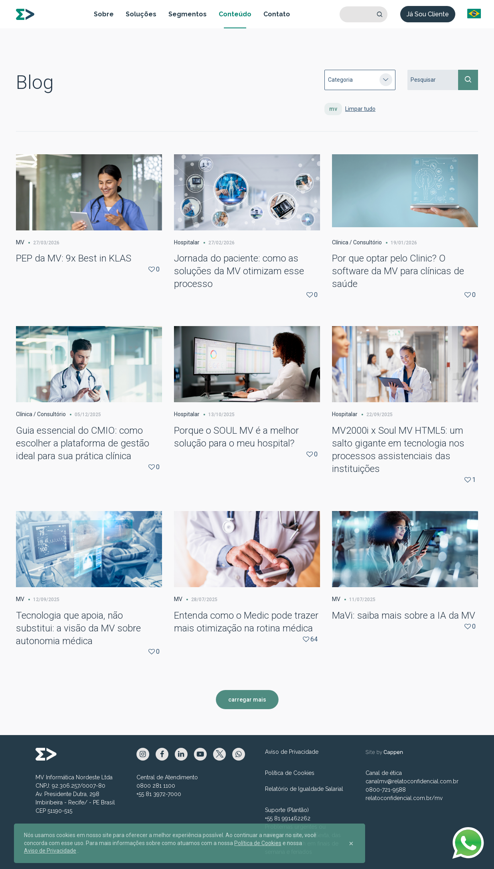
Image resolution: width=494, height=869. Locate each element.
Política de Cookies (289, 773)
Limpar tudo (360, 109)
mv (333, 109)
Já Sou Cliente (428, 14)
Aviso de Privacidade (291, 752)
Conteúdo (235, 14)
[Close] (351, 843)
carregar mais (247, 699)
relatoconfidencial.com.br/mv (404, 798)
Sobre (104, 14)
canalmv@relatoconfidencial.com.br (412, 781)
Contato (276, 14)
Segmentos (187, 14)
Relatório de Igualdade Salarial (304, 789)
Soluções (141, 14)
